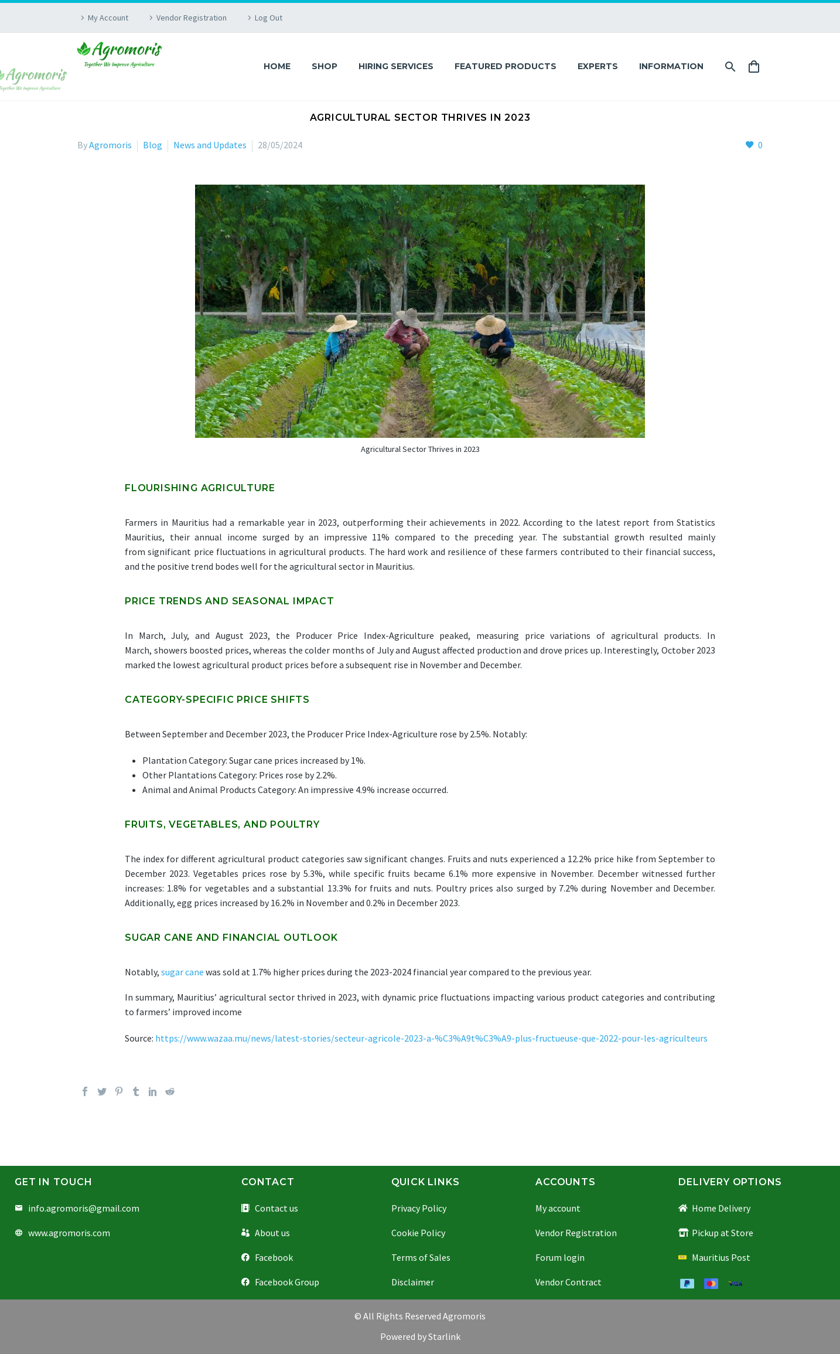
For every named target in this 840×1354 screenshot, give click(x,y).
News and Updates (210, 145)
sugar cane (182, 972)
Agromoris (110, 145)
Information (671, 66)
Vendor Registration (191, 17)
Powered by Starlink (420, 1336)
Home (277, 66)
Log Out (268, 17)
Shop (324, 66)
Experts (598, 66)
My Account (108, 17)
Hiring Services (395, 66)
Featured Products (505, 66)
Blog (152, 145)
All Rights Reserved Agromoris (423, 1316)
